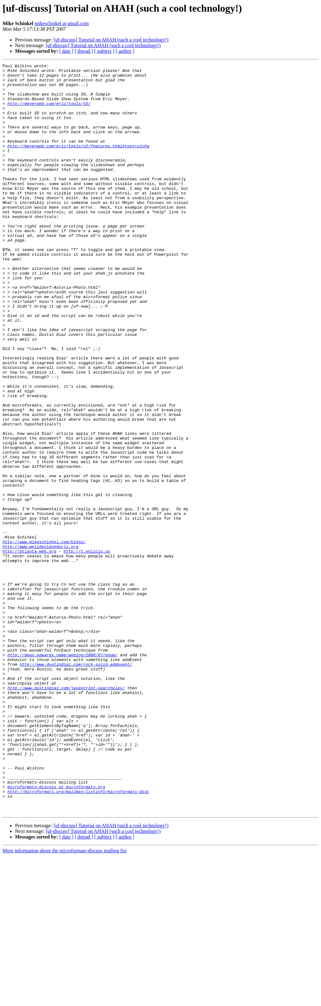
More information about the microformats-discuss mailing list (64, 1000)
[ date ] (66, 51)
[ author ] (125, 51)
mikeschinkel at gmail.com (61, 23)
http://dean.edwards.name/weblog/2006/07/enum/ (63, 773)
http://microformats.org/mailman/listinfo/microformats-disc (78, 937)
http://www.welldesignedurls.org (40, 643)
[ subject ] (104, 51)
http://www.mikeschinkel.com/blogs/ (44, 638)
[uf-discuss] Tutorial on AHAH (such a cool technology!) (111, 39)
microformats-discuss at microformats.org (56, 932)
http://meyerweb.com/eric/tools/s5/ (49, 112)
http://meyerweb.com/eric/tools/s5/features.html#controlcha (78, 163)
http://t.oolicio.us (87, 649)
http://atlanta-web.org (29, 649)
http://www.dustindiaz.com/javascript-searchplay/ (66, 813)
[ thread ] (84, 51)
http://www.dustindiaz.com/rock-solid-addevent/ (76, 785)
